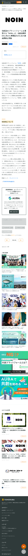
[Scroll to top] (23, 551)
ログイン (13, 235)
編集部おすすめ (5, 520)
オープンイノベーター (6, 550)
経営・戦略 (4, 518)
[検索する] (23, 2)
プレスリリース (13, 178)
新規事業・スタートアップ (7, 510)
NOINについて (8, 54)
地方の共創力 (4, 533)
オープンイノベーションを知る (8, 512)
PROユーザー (5, 547)
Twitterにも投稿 (19, 227)
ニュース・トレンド (13, 42)
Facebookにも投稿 (7, 227)
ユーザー (4, 545)
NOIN (19, 63)
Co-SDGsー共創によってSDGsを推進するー (9, 528)
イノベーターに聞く (6, 515)
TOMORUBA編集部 (8, 181)
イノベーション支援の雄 (7, 530)
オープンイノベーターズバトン (8, 536)
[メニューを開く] (25, 2)
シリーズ (4, 538)
